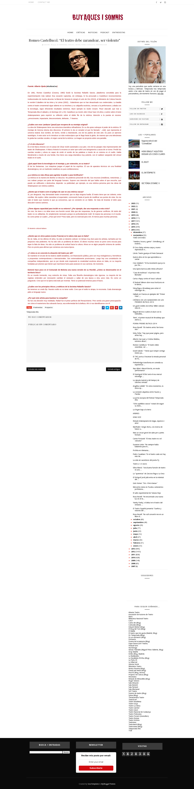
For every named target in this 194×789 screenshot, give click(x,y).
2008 (133, 563)
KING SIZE (137, 417)
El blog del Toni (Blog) (137, 629)
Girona (77, 45)
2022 (133, 206)
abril (135, 537)
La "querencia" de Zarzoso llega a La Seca (148, 474)
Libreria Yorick (134, 664)
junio (135, 531)
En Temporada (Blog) (137, 635)
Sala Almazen (134, 683)
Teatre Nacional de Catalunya (140, 712)
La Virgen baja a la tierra (142, 410)
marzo (136, 540)
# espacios (49, 307)
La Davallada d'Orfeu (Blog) (139, 658)
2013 (133, 549)
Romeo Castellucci (88, 45)
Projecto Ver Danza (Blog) (138, 675)
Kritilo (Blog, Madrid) (136, 654)
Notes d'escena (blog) (137, 668)
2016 (133, 224)
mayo (136, 534)
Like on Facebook (148, 114)
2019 (133, 215)
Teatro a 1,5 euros (140, 464)
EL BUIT (145, 162)
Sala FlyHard (133, 687)
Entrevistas (118, 32)
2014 (133, 230)
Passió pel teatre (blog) (137, 670)
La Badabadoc (134, 656)
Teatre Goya (133, 704)
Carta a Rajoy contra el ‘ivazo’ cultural (147, 279)
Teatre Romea (134, 718)
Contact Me (44, 2)
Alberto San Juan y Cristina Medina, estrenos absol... (146, 340)
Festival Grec (133, 646)
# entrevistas (37, 307)
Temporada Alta (101, 45)
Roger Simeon (134, 681)
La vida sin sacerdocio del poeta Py (146, 460)
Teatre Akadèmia (135, 702)
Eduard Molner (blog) (137, 627)
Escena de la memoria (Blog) (139, 641)
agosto (136, 525)
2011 (133, 555)
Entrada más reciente (36, 369)
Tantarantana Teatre (136, 697)
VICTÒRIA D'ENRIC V (151, 183)
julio (135, 528)
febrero (137, 543)
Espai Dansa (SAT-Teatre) (138, 644)
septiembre (138, 522)
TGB (130, 731)
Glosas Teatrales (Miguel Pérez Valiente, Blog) (146, 650)
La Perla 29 (133, 660)
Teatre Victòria (134, 720)
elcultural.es (52, 86)
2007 (133, 566)
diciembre (138, 232)
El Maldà (132, 631)
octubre (137, 519)
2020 (133, 212)
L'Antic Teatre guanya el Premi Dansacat (148, 253)
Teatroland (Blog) (135, 724)
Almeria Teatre (134, 612)
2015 (133, 227)
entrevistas (63, 45)
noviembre (138, 235)
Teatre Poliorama (135, 714)
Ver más (160, 94)
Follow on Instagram (148, 124)
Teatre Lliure (133, 710)
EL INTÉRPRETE (148, 173)
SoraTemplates (93, 784)
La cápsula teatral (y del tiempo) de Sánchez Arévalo (146, 381)
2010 (133, 558)
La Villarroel (133, 662)
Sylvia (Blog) (133, 695)
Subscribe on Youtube (148, 119)
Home (31, 2)
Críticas (80, 32)
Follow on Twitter (148, 109)
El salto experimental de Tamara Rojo (147, 493)
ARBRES (136, 413)
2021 (133, 209)
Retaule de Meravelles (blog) (139, 679)
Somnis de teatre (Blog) (137, 693)
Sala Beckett (133, 685)
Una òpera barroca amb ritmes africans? (148, 269)
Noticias (92, 32)
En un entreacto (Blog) (137, 637)
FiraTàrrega (133, 648)
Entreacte (132, 639)
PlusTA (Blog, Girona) (137, 673)
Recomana (132, 677)
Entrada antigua (114, 369)
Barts (131, 617)
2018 (133, 218)
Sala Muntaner (134, 689)
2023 (133, 203)
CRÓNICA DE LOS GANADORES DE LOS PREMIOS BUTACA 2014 (148, 301)
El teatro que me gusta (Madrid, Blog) (143, 633)
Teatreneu (132, 722)
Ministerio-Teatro (135, 666)
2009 (133, 561)
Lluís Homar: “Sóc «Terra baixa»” (145, 483)
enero (136, 546)
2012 (133, 552)
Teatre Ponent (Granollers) (139, 716)
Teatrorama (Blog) (135, 727)
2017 (133, 221)
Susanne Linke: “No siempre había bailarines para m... (145, 446)
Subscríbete (96, 768)
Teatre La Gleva (134, 706)
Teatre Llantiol (134, 708)
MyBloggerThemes (108, 784)
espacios (71, 45)
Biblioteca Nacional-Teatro (138, 619)
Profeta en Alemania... (141, 450)
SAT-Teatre (133, 691)
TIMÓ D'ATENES (139, 238)
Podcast (104, 32)
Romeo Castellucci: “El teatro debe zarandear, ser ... (146, 346)
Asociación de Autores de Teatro (141, 614)
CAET (131, 621)
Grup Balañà (133, 652)
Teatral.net (133, 700)
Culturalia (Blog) (135, 625)
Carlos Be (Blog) (135, 623)
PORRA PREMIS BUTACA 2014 (145, 324)
